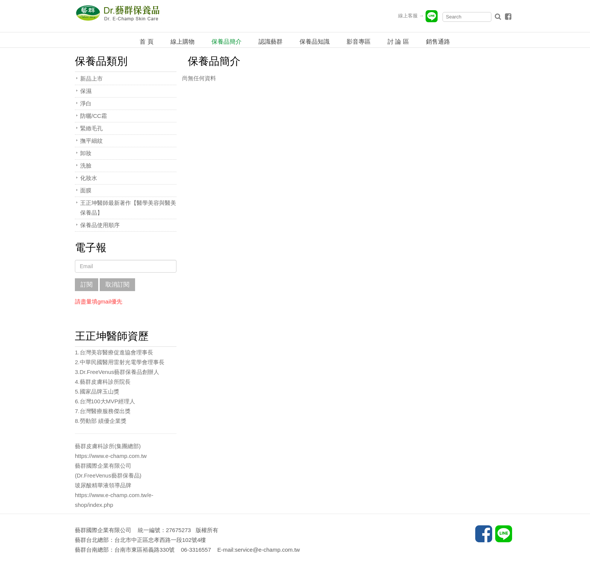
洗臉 (85, 165)
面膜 (85, 190)
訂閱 (87, 284)
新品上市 (91, 78)
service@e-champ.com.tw (267, 549)
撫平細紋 (91, 140)
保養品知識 (315, 41)
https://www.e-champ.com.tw (111, 456)
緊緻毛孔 (91, 128)
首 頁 (146, 41)
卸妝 (85, 153)
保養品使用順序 (100, 225)
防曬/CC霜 (93, 116)
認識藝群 (271, 41)
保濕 (85, 91)
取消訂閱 (117, 284)
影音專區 (359, 41)
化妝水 (88, 178)
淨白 (85, 103)
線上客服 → (418, 15)
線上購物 (182, 41)
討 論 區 (398, 41)
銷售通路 (438, 41)
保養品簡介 (226, 41)
